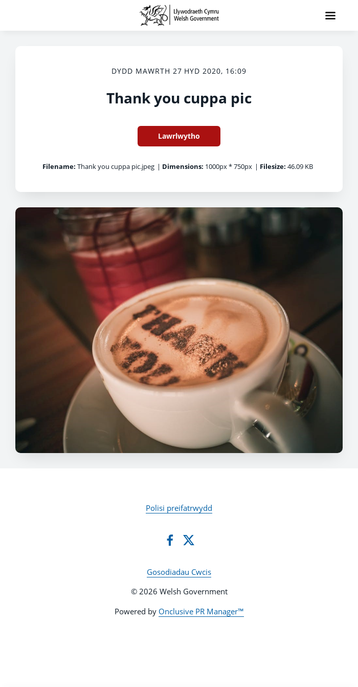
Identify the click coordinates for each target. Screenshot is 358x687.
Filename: (59, 166)
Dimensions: (183, 166)
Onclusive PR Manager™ (201, 611)
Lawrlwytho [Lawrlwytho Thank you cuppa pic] (179, 136)
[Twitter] (188, 540)
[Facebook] (169, 540)
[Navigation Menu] (330, 15)
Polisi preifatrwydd (179, 508)
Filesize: (273, 166)
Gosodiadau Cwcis (179, 572)
